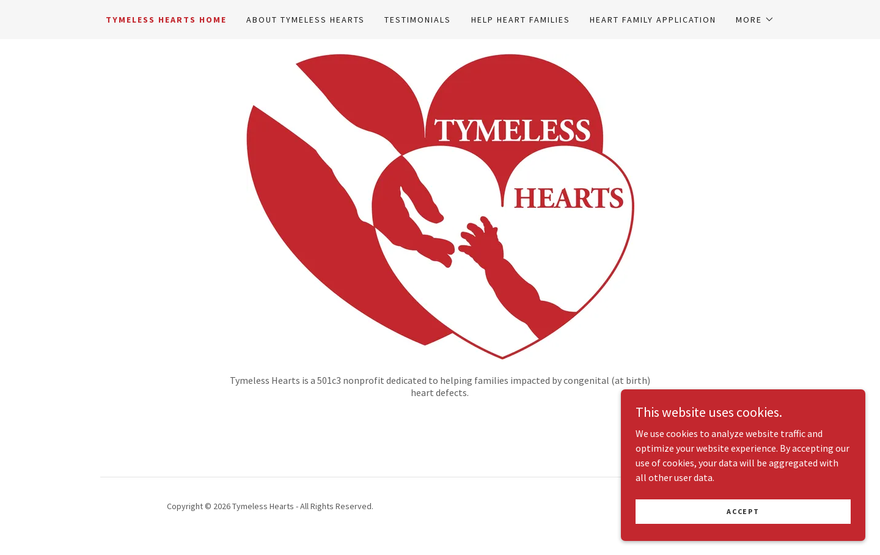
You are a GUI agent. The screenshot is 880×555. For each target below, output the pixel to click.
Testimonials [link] (417, 19)
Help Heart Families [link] (520, 19)
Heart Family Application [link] (653, 19)
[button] (755, 19)
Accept (743, 511)
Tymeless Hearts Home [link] (166, 19)
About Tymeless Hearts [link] (305, 19)
